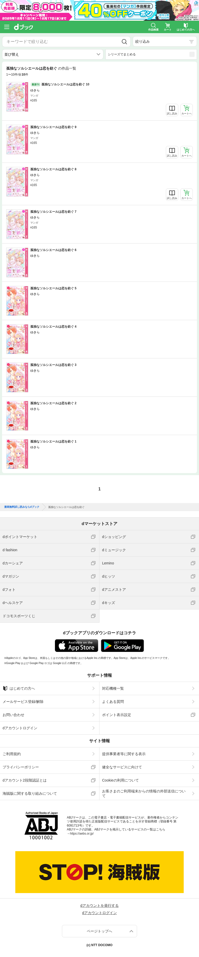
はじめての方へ (19, 688)
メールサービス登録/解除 (23, 702)
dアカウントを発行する (99, 905)
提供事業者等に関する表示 (124, 754)
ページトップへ (99, 931)
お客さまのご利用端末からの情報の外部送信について (144, 793)
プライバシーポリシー (21, 767)
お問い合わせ (13, 715)
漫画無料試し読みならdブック (21, 507)
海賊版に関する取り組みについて (30, 793)
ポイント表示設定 (116, 715)
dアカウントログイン (20, 728)
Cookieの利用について (120, 780)
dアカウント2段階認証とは (25, 780)
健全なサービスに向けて (122, 767)
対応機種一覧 (113, 688)
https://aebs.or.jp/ (82, 833)
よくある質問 (113, 702)
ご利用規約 (12, 754)
